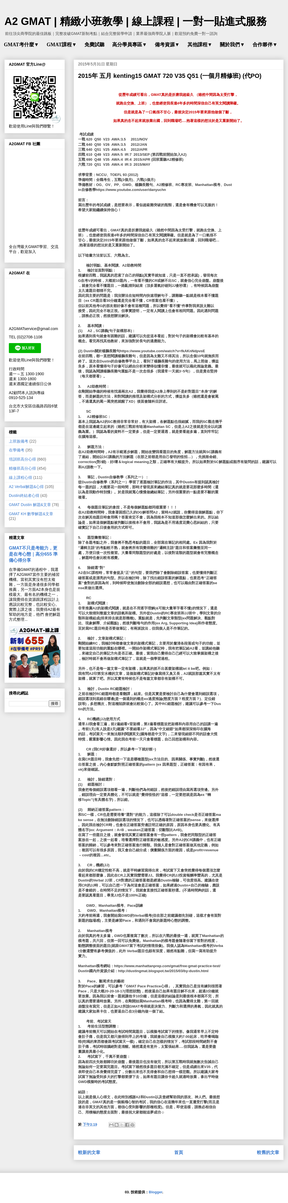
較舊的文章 (268, 1152)
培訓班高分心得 (22, 459)
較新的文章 (89, 1152)
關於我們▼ (232, 44)
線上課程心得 (20, 477)
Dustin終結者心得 (24, 495)
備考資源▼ (167, 44)
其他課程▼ (199, 44)
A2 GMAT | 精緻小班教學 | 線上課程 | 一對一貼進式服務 (135, 21)
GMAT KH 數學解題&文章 (31, 514)
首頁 (178, 1152)
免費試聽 (94, 44)
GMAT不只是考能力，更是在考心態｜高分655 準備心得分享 (33, 554)
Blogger (155, 1192)
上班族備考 (18, 441)
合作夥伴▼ (265, 44)
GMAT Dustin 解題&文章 (30, 504)
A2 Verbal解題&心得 (26, 486)
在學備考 (16, 450)
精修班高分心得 (22, 468)
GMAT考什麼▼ (21, 44)
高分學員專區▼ (129, 44)
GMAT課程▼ (61, 44)
